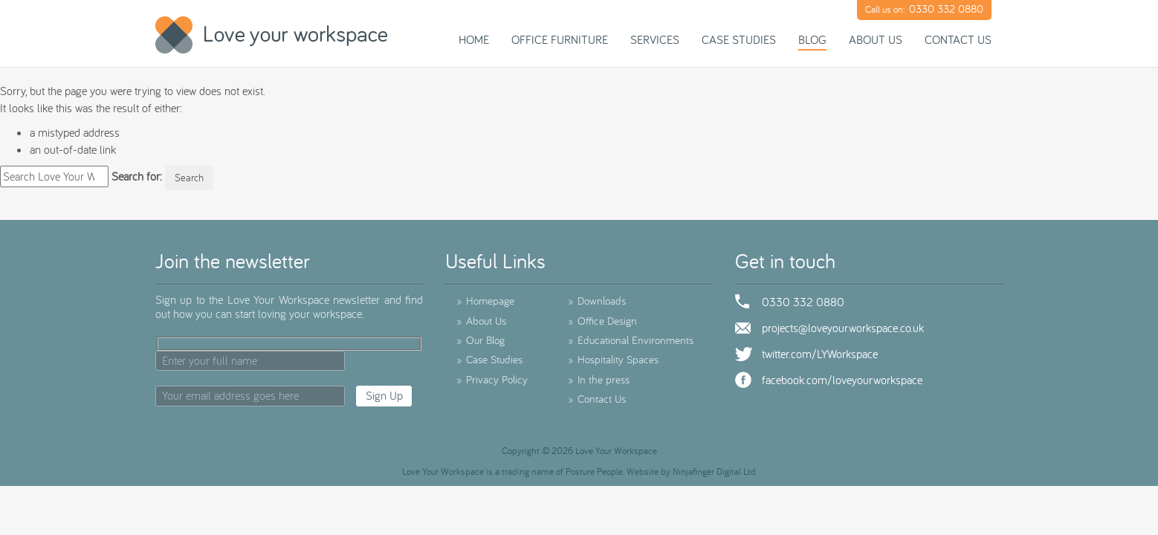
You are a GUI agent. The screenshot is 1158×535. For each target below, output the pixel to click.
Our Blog (480, 340)
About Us (875, 39)
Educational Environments (630, 340)
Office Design (602, 321)
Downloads (597, 301)
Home (474, 39)
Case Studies (739, 39)
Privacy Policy (492, 379)
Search (189, 177)
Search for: (136, 176)
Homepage (485, 301)
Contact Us (958, 39)
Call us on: (924, 8)
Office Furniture (559, 39)
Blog (812, 39)
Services (654, 39)
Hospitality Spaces (613, 359)
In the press (599, 379)
